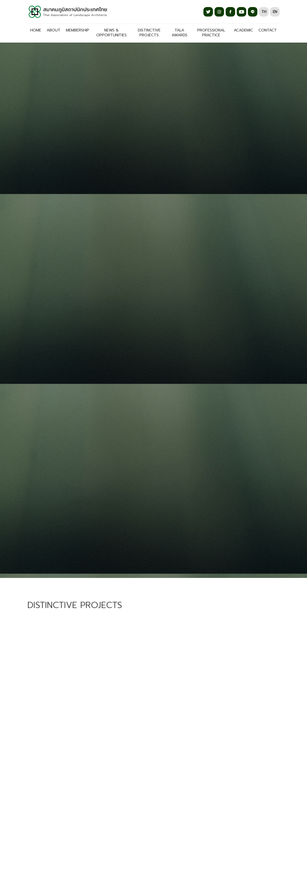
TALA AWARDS (179, 32)
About (53, 30)
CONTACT (267, 30)
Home (35, 30)
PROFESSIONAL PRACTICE (211, 32)
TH (263, 11)
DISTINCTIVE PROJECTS (149, 32)
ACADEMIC (243, 30)
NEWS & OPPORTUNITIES (111, 32)
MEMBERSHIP (77, 30)
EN (275, 11)
